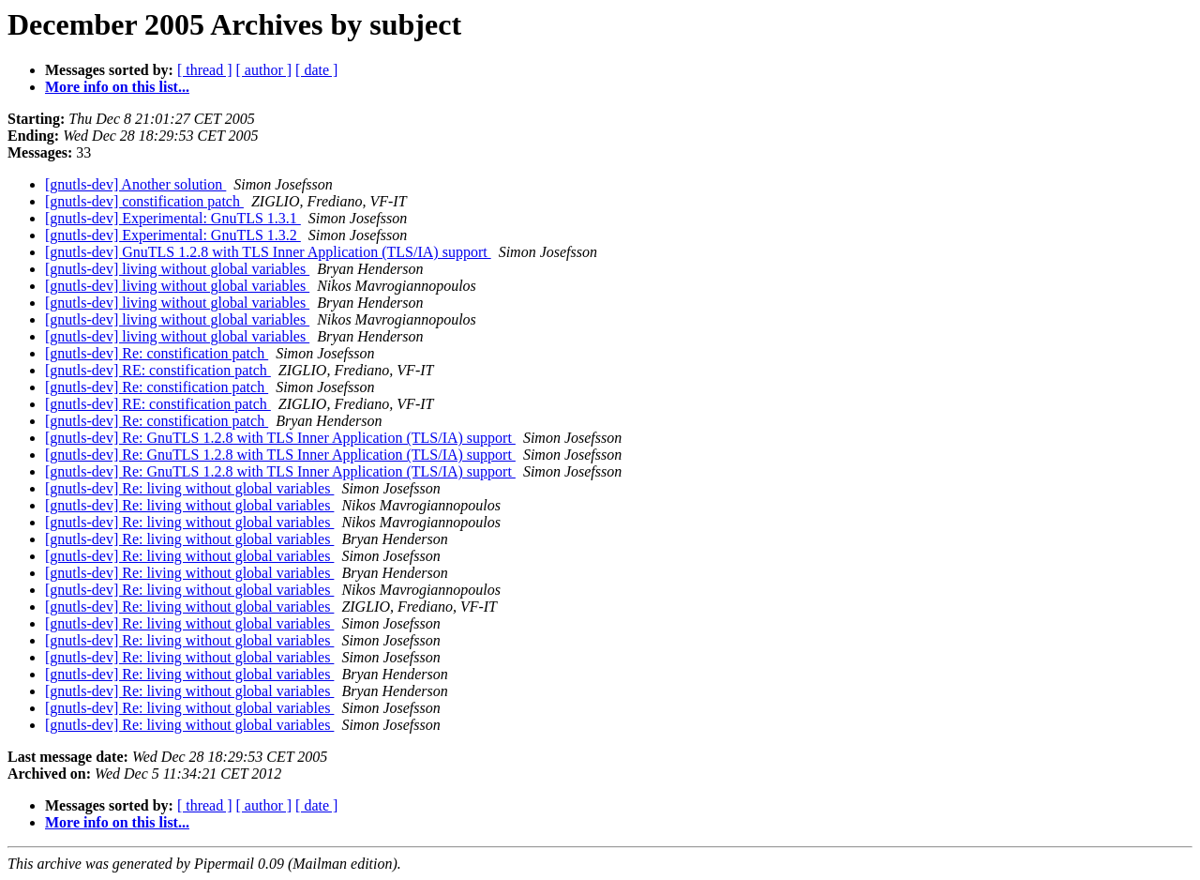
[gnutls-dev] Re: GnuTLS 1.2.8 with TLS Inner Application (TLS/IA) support (280, 438)
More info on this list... (117, 87)
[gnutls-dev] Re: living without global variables (189, 488)
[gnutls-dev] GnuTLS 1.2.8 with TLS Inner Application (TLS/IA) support (268, 252)
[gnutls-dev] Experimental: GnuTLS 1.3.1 (173, 218)
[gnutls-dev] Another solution (135, 184)
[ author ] (264, 70)
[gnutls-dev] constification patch (144, 201)
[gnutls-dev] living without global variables (177, 269)
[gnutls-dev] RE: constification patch (158, 370)
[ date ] (316, 70)
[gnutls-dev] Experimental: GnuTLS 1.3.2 (173, 235)
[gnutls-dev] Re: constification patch (156, 353)
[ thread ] (204, 70)
